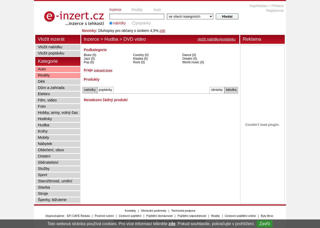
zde (172, 224)
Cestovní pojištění (130, 215)
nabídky (119, 23)
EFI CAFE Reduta (78, 215)
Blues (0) (90, 55)
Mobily (43, 137)
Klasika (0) (140, 58)
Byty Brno (267, 215)
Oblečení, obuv (51, 150)
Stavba (44, 187)
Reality (137, 10)
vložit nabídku (209, 39)
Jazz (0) (89, 58)
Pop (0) (89, 62)
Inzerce (115, 10)
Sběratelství (48, 162)
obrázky (217, 90)
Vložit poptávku (51, 53)
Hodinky (45, 118)
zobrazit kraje (103, 70)
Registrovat (274, 10)
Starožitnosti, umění (55, 181)
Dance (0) (189, 55)
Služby (44, 168)
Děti (41, 81)
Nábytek (45, 143)
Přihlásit (277, 6)
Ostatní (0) (189, 58)
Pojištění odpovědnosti (192, 215)
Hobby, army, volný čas (58, 112)
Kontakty (130, 210)
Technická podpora (183, 210)
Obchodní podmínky (153, 210)
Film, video (47, 100)
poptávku (228, 39)
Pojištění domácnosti (159, 215)
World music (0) (193, 62)
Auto (157, 10)
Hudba (111, 39)
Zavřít (264, 224)
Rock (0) (139, 62)
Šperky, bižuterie (52, 199)
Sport (42, 174)
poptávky (143, 23)
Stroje (43, 193)
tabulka (231, 90)
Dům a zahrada (51, 87)
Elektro (44, 94)
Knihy (43, 131)
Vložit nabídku (50, 47)
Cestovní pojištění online (240, 215)
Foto (42, 106)
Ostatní (44, 156)
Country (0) (141, 55)
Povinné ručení (104, 215)
